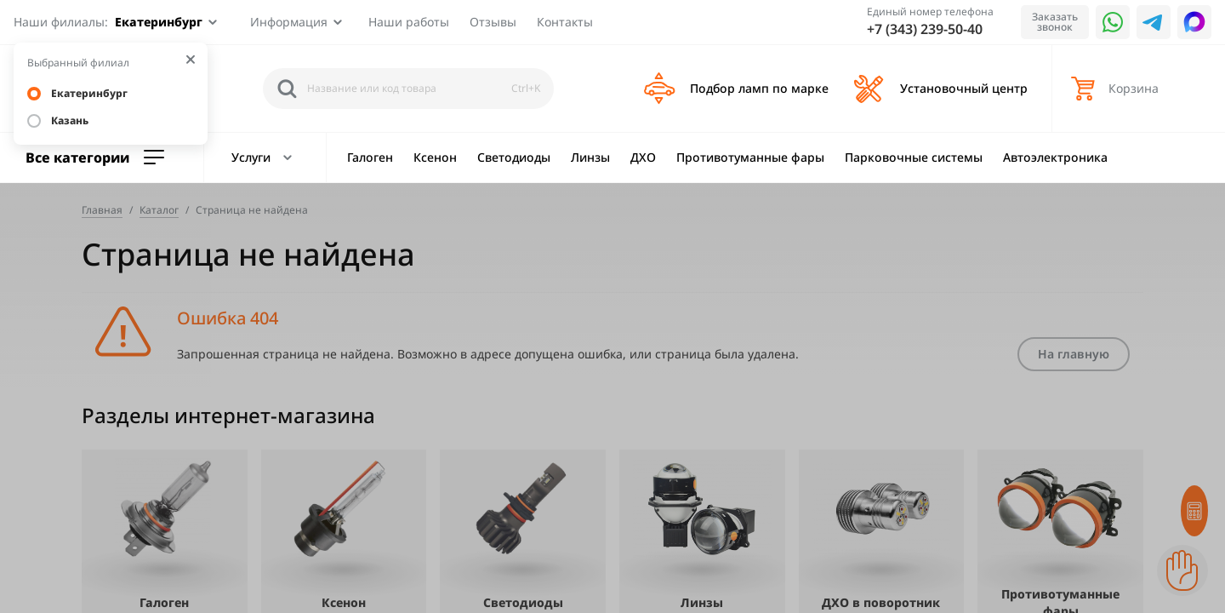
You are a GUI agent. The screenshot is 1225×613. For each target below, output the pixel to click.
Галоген (370, 157)
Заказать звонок (1055, 21)
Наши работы (408, 22)
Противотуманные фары (750, 157)
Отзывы (493, 22)
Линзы (590, 157)
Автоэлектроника (1055, 157)
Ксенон (435, 157)
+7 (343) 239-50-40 (925, 29)
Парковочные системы (914, 157)
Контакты (565, 22)
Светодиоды (513, 157)
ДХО (643, 157)
